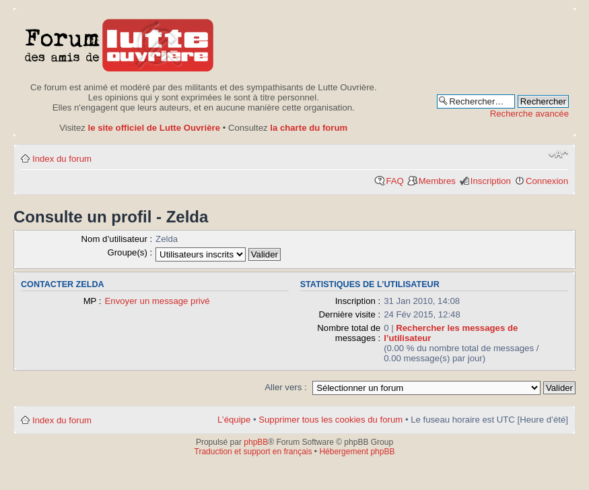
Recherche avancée (529, 114)
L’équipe (233, 420)
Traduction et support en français (253, 451)
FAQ (394, 181)
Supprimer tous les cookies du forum (330, 420)
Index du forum (62, 159)
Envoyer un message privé (157, 301)
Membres (437, 181)
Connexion (547, 181)
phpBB (256, 442)
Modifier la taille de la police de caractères (558, 154)
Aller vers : (285, 387)
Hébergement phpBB (356, 451)
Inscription (491, 181)
